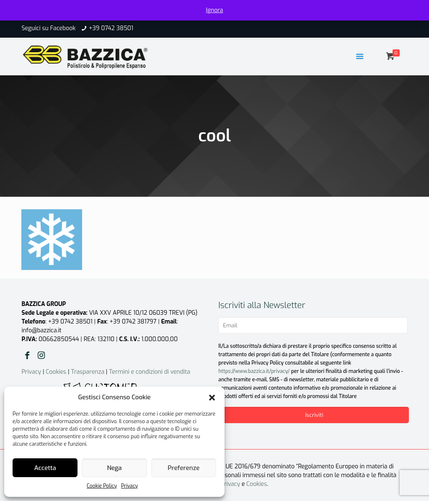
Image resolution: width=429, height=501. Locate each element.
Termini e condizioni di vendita (149, 372)
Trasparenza (87, 372)
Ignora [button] (214, 10)
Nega (114, 468)
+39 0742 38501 (111, 28)
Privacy (129, 486)
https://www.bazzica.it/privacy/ (253, 371)
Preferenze (183, 468)
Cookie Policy (102, 486)
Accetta (45, 468)
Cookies (56, 372)
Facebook (62, 28)
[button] (212, 397)
